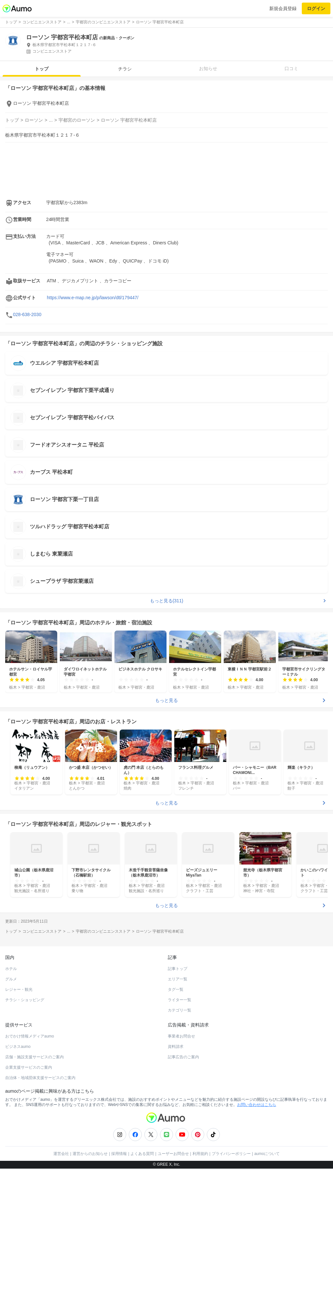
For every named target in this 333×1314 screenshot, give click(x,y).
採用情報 (119, 1154)
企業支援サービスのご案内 (28, 1067)
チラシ (125, 68)
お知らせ (208, 68)
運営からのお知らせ (90, 1154)
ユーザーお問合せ (173, 1154)
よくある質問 (142, 1154)
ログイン (316, 8)
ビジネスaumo (18, 1047)
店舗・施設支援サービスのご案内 (34, 1057)
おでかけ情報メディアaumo (29, 1036)
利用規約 (200, 1154)
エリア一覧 (177, 979)
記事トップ (177, 969)
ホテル (11, 969)
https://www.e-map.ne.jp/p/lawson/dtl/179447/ (93, 297)
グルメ (11, 979)
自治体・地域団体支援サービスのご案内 (40, 1078)
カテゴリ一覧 (179, 1010)
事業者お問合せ (181, 1036)
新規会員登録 (283, 8)
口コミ (291, 68)
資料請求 (175, 1047)
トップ (41, 68)
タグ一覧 (175, 989)
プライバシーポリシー (231, 1154)
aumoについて (267, 1154)
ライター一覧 (179, 1000)
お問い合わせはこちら (256, 1104)
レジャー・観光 (19, 989)
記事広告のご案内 (183, 1057)
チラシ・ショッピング (24, 1000)
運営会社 (61, 1154)
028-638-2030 (27, 314)
